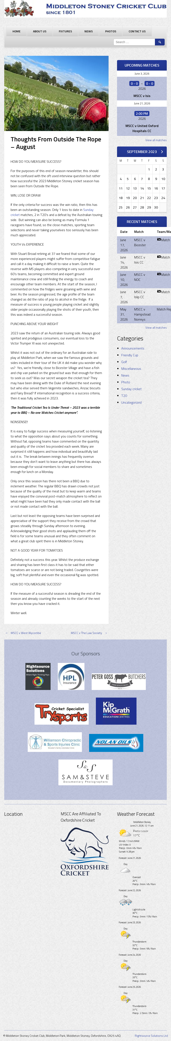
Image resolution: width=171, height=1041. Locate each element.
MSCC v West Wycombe (22, 633)
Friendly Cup (129, 355)
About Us (39, 31)
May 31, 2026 (124, 314)
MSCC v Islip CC (139, 294)
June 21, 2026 (142, 103)
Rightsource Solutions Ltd (151, 1035)
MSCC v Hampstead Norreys (142, 314)
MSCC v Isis (142, 95)
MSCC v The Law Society (90, 633)
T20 (124, 395)
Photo (125, 382)
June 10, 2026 (124, 279)
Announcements (132, 348)
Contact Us (137, 31)
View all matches (156, 140)
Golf (124, 361)
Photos (110, 31)
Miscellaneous (131, 368)
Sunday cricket (131, 388)
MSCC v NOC (139, 277)
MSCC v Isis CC (139, 260)
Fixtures (65, 31)
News (88, 31)
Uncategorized (131, 402)
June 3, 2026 (142, 73)
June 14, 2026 (124, 262)
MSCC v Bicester (140, 242)
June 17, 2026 (124, 245)
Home (16, 31)
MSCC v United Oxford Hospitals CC (142, 128)
